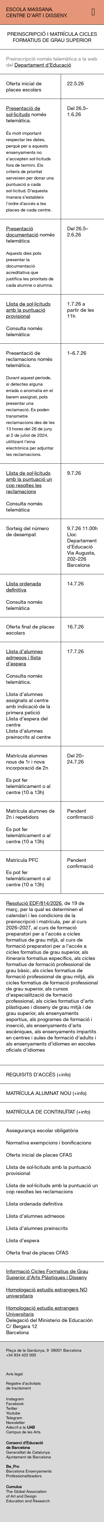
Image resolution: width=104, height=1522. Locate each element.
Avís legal (14, 1373)
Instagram (15, 1398)
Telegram (14, 1417)
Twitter (11, 1408)
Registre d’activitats (23, 1383)
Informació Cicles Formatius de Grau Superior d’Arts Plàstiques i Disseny (47, 1274)
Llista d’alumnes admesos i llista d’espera (24, 657)
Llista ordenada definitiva (23, 586)
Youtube (13, 1413)
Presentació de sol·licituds (23, 111)
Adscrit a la (20, 1427)
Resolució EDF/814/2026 (34, 903)
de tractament (18, 1388)
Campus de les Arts (23, 1431)
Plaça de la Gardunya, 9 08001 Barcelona (44, 1350)
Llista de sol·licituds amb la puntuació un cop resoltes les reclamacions (29, 482)
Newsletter (15, 1422)
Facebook (15, 1403)
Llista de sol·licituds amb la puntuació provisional (28, 310)
